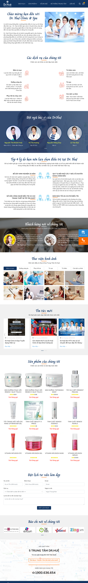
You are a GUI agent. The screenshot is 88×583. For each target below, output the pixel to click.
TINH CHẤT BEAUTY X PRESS (34, 423)
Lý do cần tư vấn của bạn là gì (12, 496)
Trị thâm (64, 268)
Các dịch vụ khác (78, 268)
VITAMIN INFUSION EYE (13, 453)
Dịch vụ (6, 488)
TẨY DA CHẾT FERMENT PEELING (75, 391)
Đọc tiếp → (8, 346)
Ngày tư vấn (48, 488)
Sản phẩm (32, 4)
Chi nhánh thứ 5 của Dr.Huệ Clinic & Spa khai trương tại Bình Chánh (42, 343)
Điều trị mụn (10, 268)
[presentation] (5, 334)
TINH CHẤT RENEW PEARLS (75, 423)
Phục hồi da (37, 268)
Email (46, 481)
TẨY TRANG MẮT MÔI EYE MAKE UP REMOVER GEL (13, 423)
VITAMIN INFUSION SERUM (75, 454)
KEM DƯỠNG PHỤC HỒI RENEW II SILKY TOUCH (33, 391)
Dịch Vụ (21, 4)
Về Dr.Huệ (43, 4)
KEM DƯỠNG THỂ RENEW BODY (54, 391)
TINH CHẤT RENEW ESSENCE (54, 423)
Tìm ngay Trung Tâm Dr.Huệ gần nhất (44, 560)
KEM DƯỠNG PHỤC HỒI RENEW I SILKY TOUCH (13, 391)
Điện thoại (27, 481)
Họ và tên (7, 481)
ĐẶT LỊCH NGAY (44, 508)
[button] (42, 148)
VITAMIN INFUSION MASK (54, 453)
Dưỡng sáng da (23, 268)
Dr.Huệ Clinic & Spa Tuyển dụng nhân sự (15, 342)
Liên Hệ (72, 4)
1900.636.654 (45, 573)
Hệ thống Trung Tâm (58, 4)
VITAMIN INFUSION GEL (33, 453)
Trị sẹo (51, 268)
